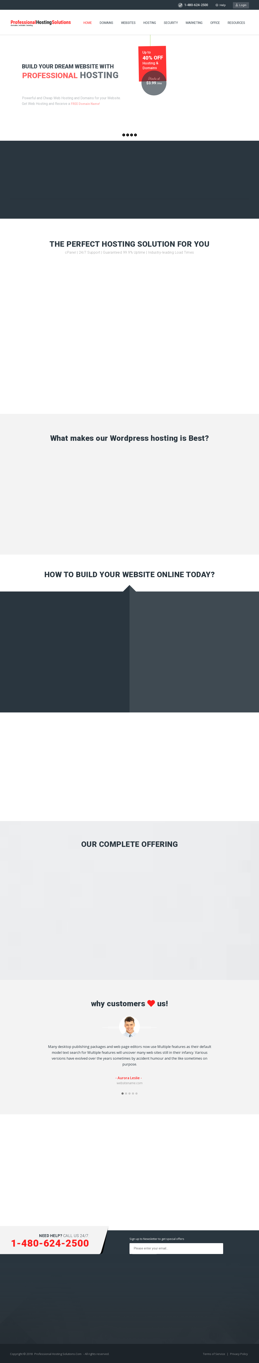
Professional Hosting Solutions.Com (57, 1354)
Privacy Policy (239, 1354)
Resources (236, 23)
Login (241, 5)
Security (171, 23)
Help (220, 5)
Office (215, 23)
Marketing (194, 23)
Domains (106, 23)
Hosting (149, 23)
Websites (128, 23)
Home (87, 23)
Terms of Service (214, 1354)
